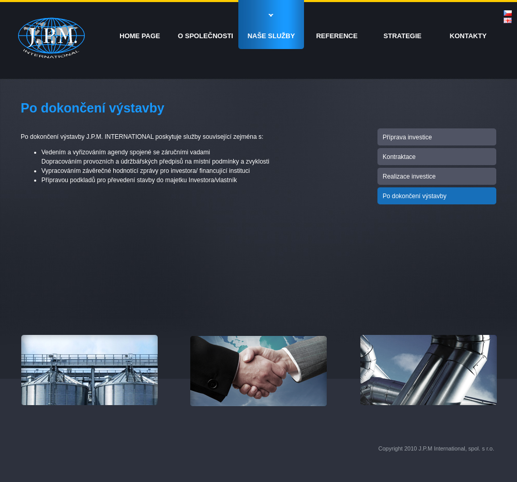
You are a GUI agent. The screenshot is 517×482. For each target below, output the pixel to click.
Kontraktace (399, 156)
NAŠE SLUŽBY (271, 36)
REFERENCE (336, 36)
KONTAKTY (468, 36)
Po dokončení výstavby (414, 196)
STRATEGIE (402, 36)
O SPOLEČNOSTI (205, 36)
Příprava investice (407, 137)
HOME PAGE (139, 36)
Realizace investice (409, 176)
